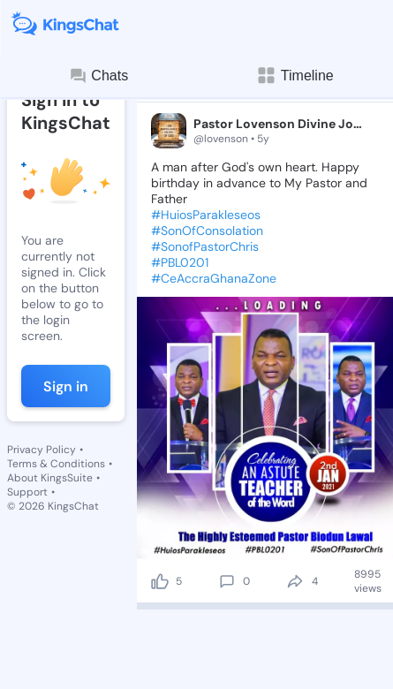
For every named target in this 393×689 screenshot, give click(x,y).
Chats (98, 76)
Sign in (65, 386)
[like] (160, 581)
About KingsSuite (50, 478)
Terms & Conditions (56, 464)
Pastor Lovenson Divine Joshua (278, 124)
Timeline (295, 75)
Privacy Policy (41, 450)
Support (27, 492)
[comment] (227, 581)
